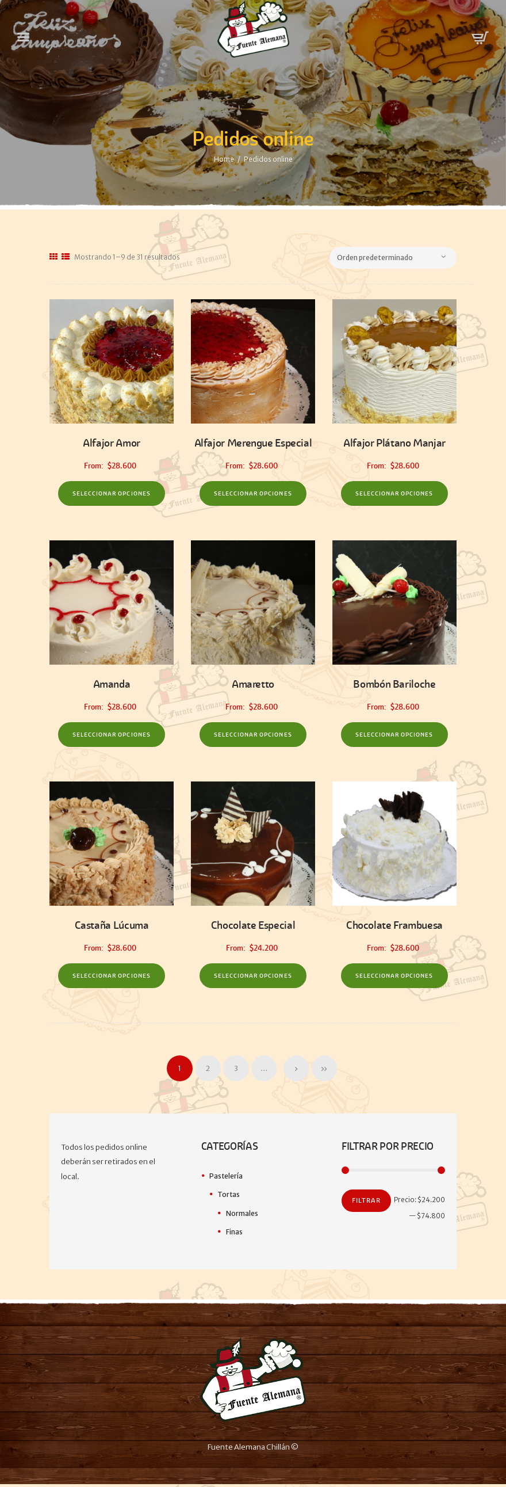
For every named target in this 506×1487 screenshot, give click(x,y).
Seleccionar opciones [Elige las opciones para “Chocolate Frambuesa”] (394, 978)
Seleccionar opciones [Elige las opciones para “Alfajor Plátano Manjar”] (394, 494)
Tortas (228, 1198)
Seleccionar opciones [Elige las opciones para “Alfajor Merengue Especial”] (253, 494)
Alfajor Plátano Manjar (394, 442)
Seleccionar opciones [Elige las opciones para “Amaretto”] (253, 736)
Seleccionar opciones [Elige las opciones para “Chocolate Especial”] (253, 978)
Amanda (112, 685)
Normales (242, 1216)
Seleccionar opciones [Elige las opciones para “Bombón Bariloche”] (394, 736)
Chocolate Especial (253, 927)
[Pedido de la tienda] (399, 258)
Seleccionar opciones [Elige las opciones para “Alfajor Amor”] (111, 494)
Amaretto (253, 685)
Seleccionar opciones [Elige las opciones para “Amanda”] (111, 736)
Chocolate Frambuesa (394, 927)
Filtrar (366, 1204)
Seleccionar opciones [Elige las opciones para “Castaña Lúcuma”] (111, 978)
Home (224, 159)
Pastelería (226, 1179)
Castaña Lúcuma (111, 927)
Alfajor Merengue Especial (253, 442)
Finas (234, 1234)
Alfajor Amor (112, 442)
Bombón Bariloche (394, 685)
